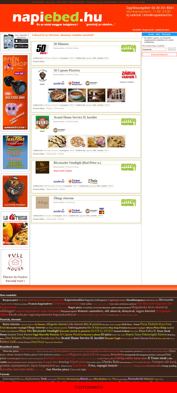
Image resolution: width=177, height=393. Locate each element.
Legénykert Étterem (27, 324)
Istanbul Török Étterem (20, 334)
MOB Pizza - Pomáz (130, 324)
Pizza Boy (134, 331)
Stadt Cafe (116, 335)
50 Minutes (61, 44)
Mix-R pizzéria (93, 324)
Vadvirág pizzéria (77, 327)
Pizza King (160, 327)
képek (42, 84)
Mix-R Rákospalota (97, 327)
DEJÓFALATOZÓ (101, 331)
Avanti (123, 335)
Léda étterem (75, 324)
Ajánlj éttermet (162, 30)
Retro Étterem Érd (143, 338)
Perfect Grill (8, 342)
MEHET (172, 49)
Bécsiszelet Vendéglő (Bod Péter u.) (77, 163)
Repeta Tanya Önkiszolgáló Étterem (146, 334)
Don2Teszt (37, 342)
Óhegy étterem (64, 198)
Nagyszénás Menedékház (54, 342)
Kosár (151, 34)
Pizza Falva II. (147, 330)
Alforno (149, 327)
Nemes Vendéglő (115, 324)
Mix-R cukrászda (127, 338)
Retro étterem (11, 324)
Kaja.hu (172, 338)
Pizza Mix (25, 331)
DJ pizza (106, 334)
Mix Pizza (105, 324)
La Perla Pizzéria (23, 342)
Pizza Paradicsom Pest (46, 338)
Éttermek (166, 34)
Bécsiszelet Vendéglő (17, 327)
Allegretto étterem (56, 324)
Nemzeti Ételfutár (122, 331)
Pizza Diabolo (149, 324)
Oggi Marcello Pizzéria (46, 334)
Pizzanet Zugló (113, 338)
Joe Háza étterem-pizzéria (56, 328)
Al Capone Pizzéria (67, 70)
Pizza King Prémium (118, 328)
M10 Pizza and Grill (161, 338)
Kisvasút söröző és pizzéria (74, 331)
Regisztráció (148, 30)
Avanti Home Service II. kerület (75, 117)
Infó (158, 34)
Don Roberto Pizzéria (19, 338)
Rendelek (137, 30)
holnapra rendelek (127, 82)
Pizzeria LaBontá (91, 334)
